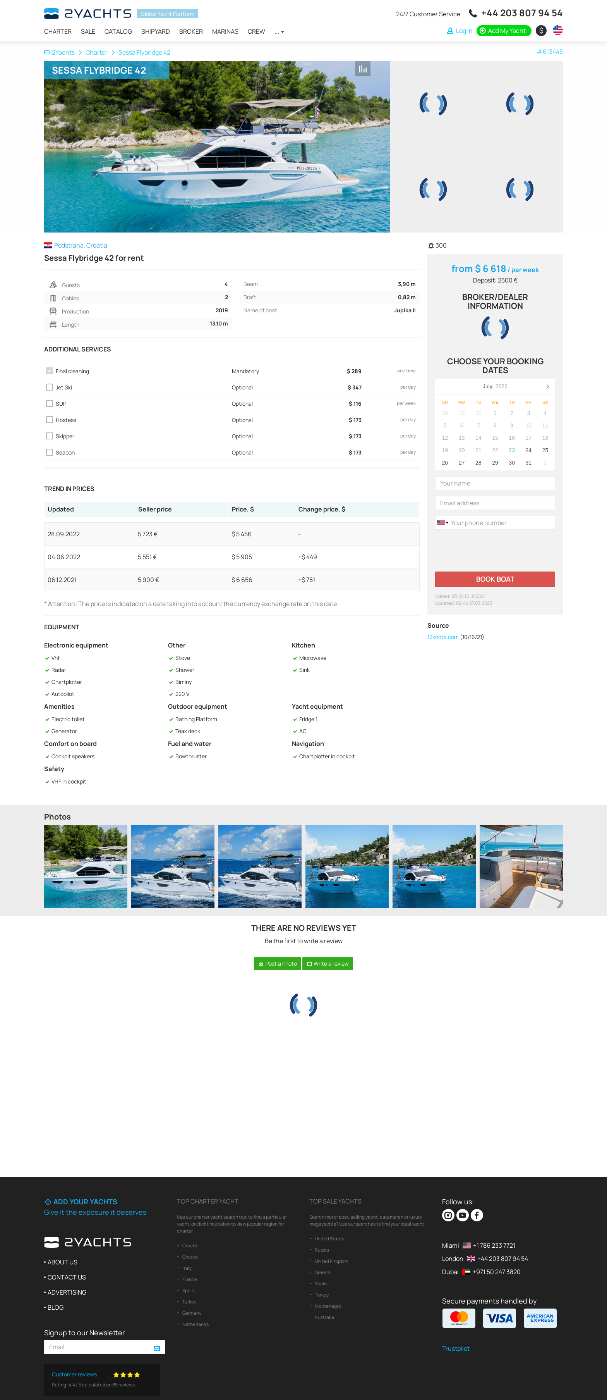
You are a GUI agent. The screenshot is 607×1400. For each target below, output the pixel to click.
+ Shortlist (379, 69)
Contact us (67, 1277)
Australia (324, 1317)
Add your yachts (80, 1201)
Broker (191, 31)
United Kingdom (331, 1261)
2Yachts (59, 52)
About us (62, 1262)
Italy (187, 1268)
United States (329, 1238)
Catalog (118, 31)
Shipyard (155, 31)
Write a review (328, 963)
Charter (58, 31)
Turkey (189, 1301)
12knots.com (443, 637)
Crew (256, 31)
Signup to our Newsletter (84, 1332)
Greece (190, 1257)
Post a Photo (277, 963)
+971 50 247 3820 (497, 1271)
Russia (321, 1250)
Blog (55, 1307)
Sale (88, 31)
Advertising (67, 1292)
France (189, 1279)
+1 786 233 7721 (494, 1245)
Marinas (225, 31)
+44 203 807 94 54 (522, 12)
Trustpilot (456, 1348)
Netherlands (195, 1324)
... (279, 31)
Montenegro (327, 1306)
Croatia (190, 1245)
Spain (188, 1290)
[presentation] (494, 551)
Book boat (495, 579)
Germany (191, 1313)
